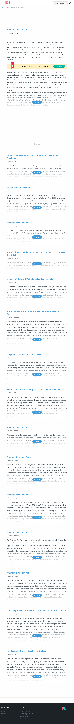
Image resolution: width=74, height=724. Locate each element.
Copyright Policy (25, 704)
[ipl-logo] (8, 4)
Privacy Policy (24, 711)
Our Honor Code (25, 709)
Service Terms (24, 714)
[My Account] (71, 3)
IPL (2, 7)
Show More (37, 89)
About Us (4, 704)
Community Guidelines (27, 706)
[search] (66, 3)
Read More (37, 159)
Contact (3, 706)
